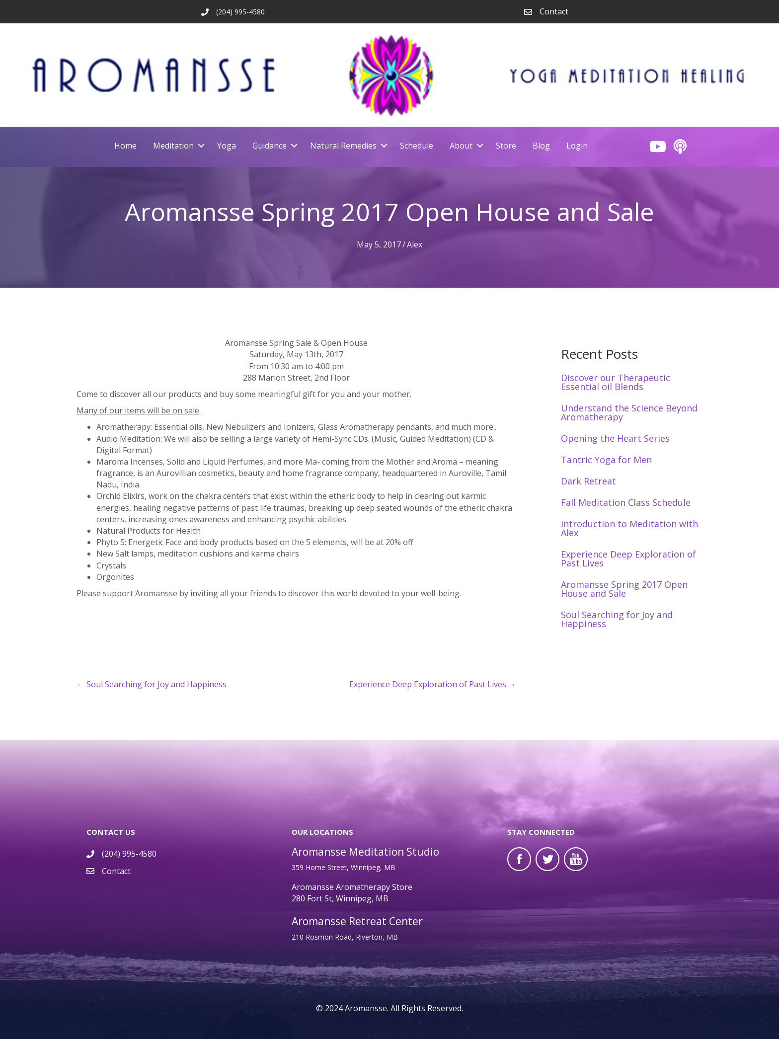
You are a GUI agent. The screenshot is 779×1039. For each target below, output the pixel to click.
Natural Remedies (343, 145)
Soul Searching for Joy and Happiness (617, 619)
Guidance (269, 145)
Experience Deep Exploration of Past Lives (628, 558)
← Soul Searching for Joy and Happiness (152, 684)
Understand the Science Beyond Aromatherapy (629, 412)
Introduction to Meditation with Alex (629, 528)
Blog (541, 145)
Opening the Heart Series (615, 438)
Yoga (226, 145)
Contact (554, 11)
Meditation (173, 145)
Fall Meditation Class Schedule (626, 502)
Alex (414, 244)
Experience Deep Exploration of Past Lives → (432, 684)
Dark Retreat (588, 481)
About (461, 145)
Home (125, 145)
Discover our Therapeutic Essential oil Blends (615, 382)
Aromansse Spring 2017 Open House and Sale (624, 588)
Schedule (416, 145)
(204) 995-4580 (129, 853)
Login (577, 145)
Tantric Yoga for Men (606, 460)
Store (506, 145)
